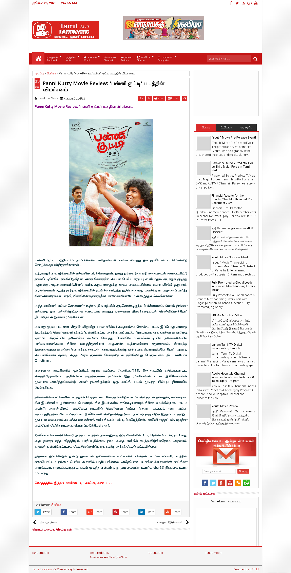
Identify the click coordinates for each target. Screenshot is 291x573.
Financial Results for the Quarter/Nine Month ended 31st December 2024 (232, 199)
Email (174, 98)
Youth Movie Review (225, 406)
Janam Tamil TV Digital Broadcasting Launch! (227, 346)
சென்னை (110, 58)
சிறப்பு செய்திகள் (205, 128)
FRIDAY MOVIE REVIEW (227, 315)
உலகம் (90, 58)
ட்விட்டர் (226, 127)
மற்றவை (165, 58)
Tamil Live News (42, 569)
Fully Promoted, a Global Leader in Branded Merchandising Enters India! (233, 286)
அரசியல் (126, 58)
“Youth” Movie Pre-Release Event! (234, 137)
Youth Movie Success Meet (230, 257)
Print (159, 98)
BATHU (254, 569)
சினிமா (144, 58)
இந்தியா (71, 58)
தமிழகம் (52, 58)
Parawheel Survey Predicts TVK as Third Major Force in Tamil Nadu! (232, 166)
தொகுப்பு (246, 127)
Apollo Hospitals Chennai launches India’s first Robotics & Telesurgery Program (233, 377)
